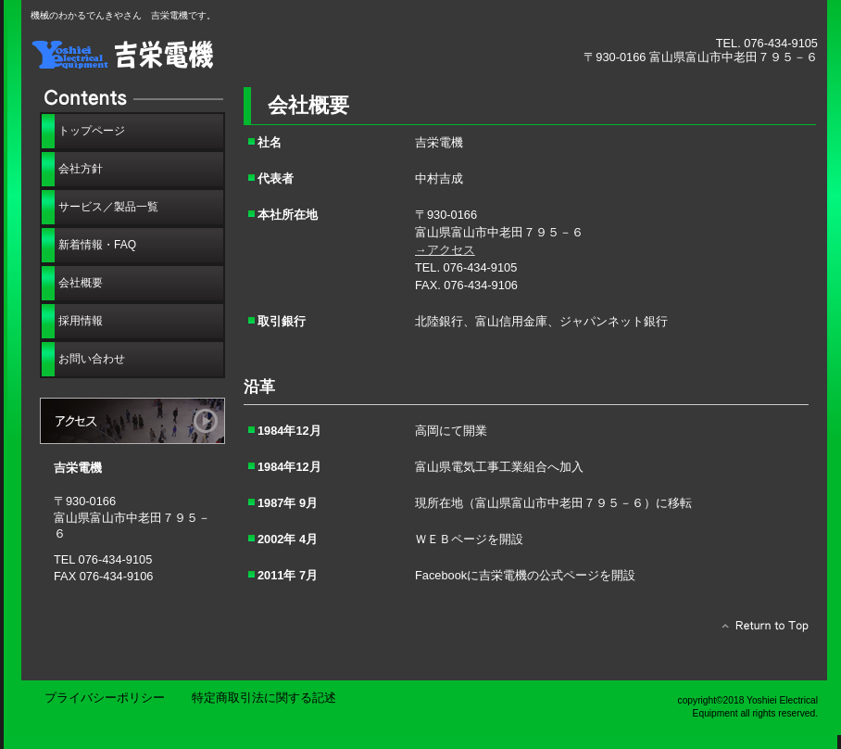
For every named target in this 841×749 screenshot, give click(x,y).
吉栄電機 (239, 53)
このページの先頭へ (760, 630)
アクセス (132, 421)
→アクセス (445, 250)
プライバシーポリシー (104, 698)
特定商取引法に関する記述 (264, 698)
